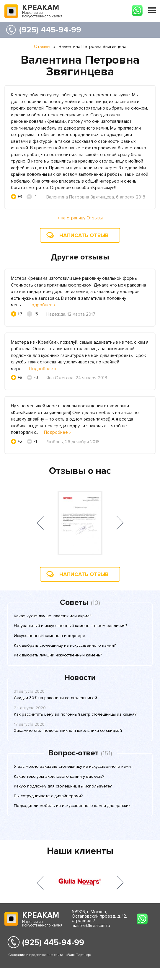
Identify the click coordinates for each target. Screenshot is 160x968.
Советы (74, 602)
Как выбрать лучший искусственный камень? (58, 655)
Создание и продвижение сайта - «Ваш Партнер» (49, 955)
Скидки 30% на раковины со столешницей (55, 697)
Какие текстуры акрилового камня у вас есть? (59, 776)
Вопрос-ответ (73, 753)
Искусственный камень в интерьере (49, 635)
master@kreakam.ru (91, 925)
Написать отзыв (83, 235)
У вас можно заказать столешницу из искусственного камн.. (73, 766)
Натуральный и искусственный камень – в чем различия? (70, 625)
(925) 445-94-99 (50, 30)
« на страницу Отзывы (80, 218)
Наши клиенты (80, 851)
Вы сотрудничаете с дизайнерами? (48, 795)
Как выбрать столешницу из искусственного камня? (65, 645)
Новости (80, 677)
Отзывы (42, 46)
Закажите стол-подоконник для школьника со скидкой (68, 730)
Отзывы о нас (80, 471)
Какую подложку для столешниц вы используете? (63, 786)
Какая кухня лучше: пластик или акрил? (52, 615)
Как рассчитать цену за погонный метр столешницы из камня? (75, 714)
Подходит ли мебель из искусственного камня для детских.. (73, 805)
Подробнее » (42, 304)
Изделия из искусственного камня (42, 11)
